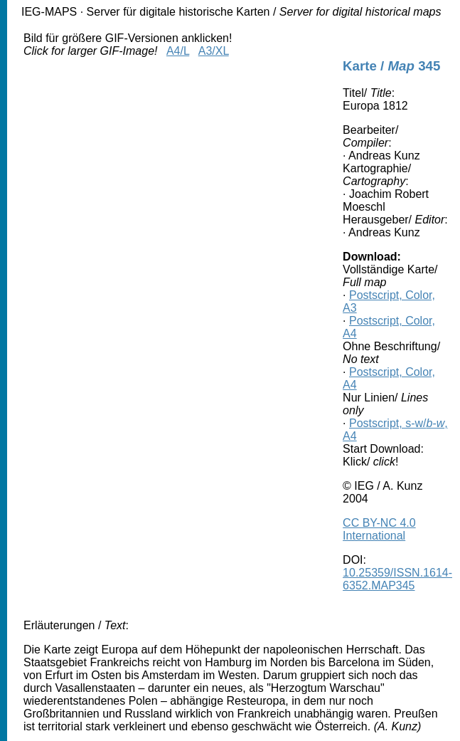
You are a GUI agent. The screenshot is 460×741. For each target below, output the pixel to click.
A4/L (177, 51)
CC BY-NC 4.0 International (379, 529)
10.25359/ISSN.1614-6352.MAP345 (397, 579)
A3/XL (213, 51)
